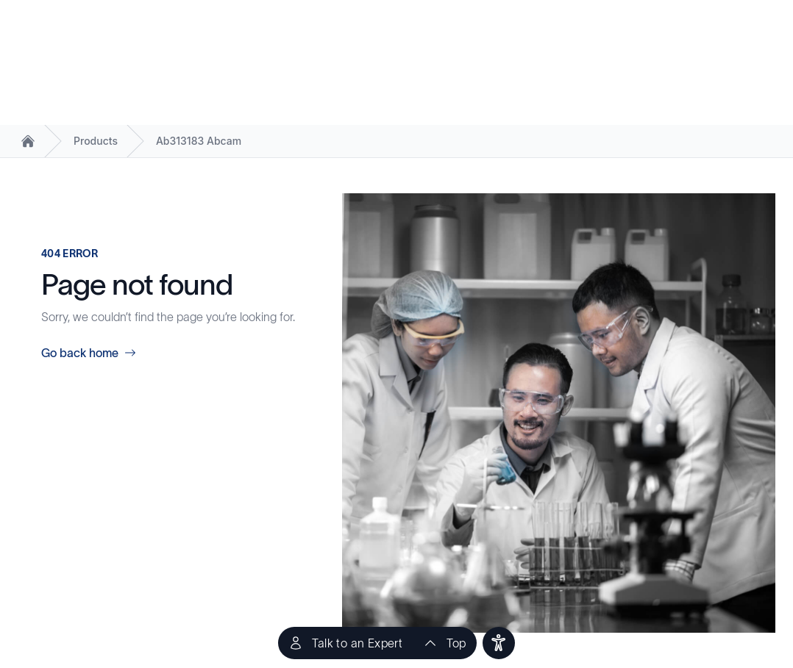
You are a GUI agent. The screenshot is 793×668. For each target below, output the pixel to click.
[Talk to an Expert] (345, 643)
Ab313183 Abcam (198, 140)
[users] (499, 643)
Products (96, 140)
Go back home (88, 352)
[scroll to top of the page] (444, 643)
